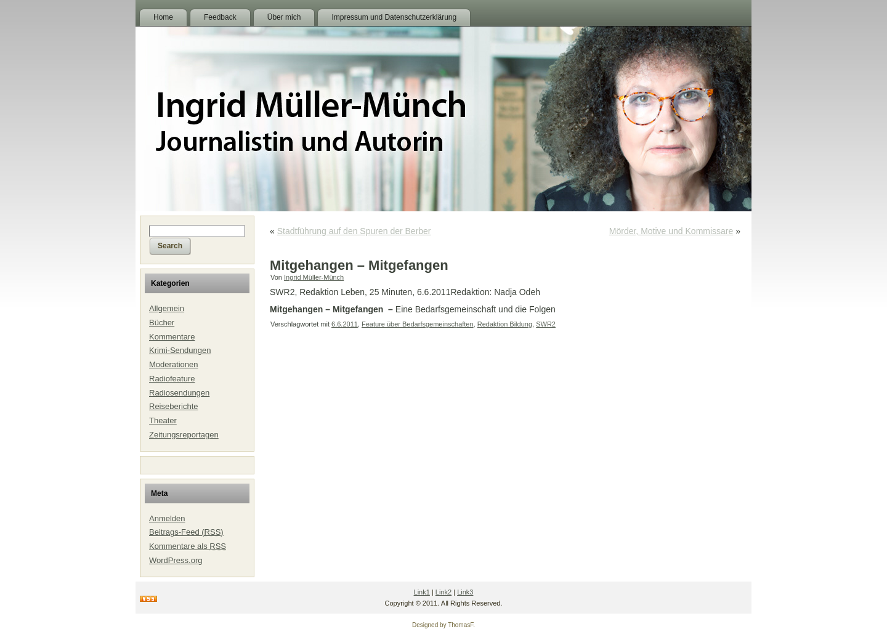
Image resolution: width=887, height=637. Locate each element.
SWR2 (546, 324)
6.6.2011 (344, 324)
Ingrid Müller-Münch (314, 277)
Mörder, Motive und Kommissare (671, 231)
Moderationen (173, 364)
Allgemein (166, 308)
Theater (163, 420)
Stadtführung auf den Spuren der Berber (354, 231)
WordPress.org (175, 560)
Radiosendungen (179, 392)
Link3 (465, 592)
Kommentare (172, 336)
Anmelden (167, 518)
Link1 (422, 592)
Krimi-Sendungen (180, 350)
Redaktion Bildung (504, 324)
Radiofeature (172, 378)
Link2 (443, 592)
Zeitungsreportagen (184, 434)
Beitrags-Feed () (186, 532)
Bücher (161, 322)
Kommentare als (187, 546)
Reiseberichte (173, 406)
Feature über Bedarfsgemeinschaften (418, 324)
